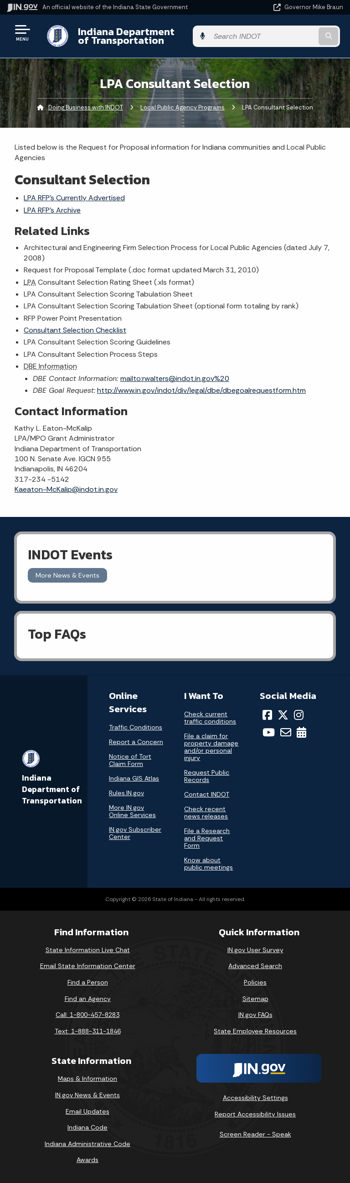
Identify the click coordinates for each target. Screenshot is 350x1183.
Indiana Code (87, 1127)
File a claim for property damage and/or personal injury (211, 747)
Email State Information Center (87, 966)
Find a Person (87, 982)
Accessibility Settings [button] (255, 1098)
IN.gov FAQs (255, 1015)
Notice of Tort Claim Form (130, 760)
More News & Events (67, 575)
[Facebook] (267, 714)
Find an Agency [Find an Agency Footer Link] (88, 999)
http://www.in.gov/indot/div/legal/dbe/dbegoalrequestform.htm (201, 390)
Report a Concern (136, 742)
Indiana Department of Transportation (129, 36)
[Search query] (294, 36)
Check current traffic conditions (210, 717)
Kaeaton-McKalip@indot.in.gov (66, 489)
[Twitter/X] (283, 714)
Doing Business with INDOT (85, 107)
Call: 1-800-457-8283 (87, 1015)
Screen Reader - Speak (255, 1134)
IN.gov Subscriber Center (135, 833)
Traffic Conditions (135, 727)
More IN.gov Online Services (132, 811)
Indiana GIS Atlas (134, 778)
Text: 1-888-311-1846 (88, 1031)
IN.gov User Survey (255, 950)
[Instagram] (299, 714)
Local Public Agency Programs (182, 107)
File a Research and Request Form (207, 838)
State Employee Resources (255, 1031)
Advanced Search (255, 966)
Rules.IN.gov (126, 793)
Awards (87, 1160)
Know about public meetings (208, 863)
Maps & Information (87, 1078)
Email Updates (87, 1111)
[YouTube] (268, 732)
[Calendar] (301, 732)
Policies (255, 982)
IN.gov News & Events (87, 1095)
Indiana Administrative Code (87, 1144)
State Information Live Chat (88, 950)
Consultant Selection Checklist (75, 330)
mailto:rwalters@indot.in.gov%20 (174, 378)
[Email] (285, 732)
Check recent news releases (206, 812)
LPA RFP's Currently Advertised (74, 198)
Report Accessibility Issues (255, 1114)
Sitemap (255, 999)
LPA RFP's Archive (52, 210)
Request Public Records (206, 776)
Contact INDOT (206, 794)
